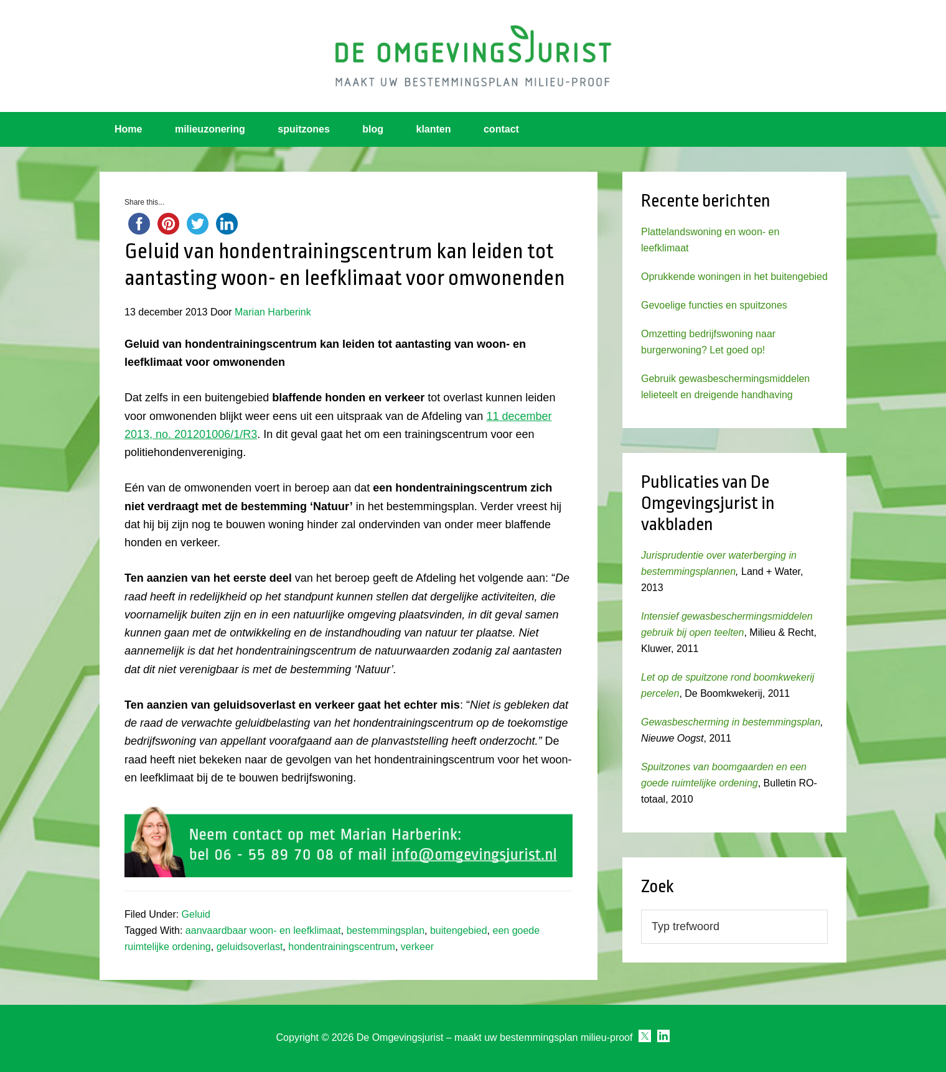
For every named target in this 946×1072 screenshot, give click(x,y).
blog (372, 129)
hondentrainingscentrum (341, 946)
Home (128, 129)
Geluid (196, 914)
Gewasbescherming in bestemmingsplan (730, 722)
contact (501, 129)
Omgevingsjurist (473, 56)
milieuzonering (210, 129)
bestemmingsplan (385, 930)
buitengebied (458, 930)
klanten (433, 129)
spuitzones (304, 129)
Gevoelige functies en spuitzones (714, 305)
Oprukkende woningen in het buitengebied (734, 276)
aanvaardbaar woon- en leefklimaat (263, 930)
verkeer (417, 946)
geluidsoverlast (250, 946)
